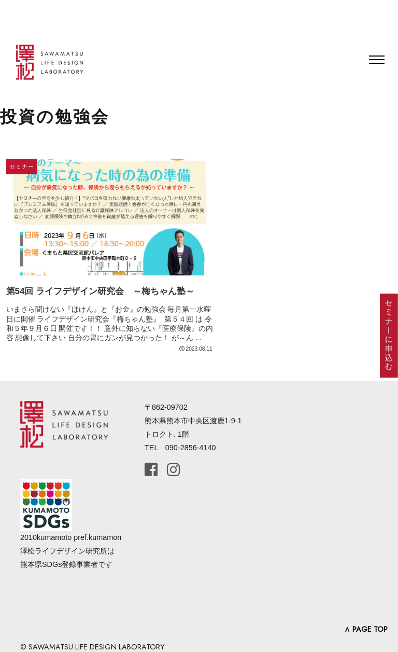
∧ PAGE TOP (366, 629)
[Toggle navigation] (377, 59)
